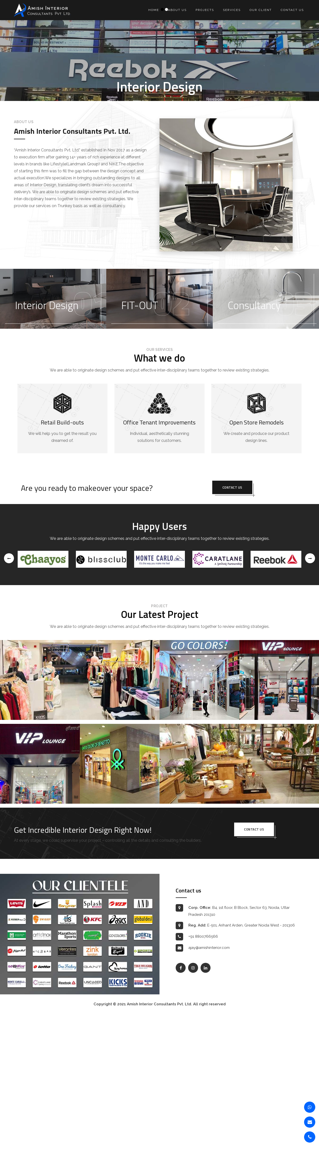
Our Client (261, 10)
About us (177, 10)
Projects (205, 10)
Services (232, 10)
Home (153, 10)
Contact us (292, 10)
